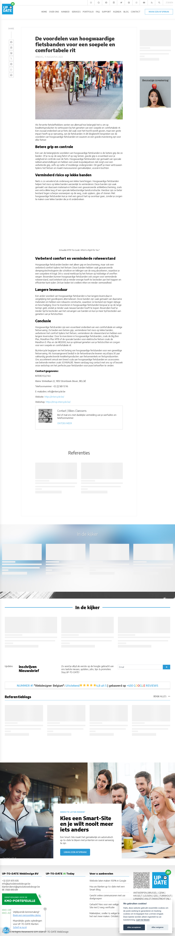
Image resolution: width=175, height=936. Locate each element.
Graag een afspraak (75, 852)
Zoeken (169, 2)
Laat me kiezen (143, 920)
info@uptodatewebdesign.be (16, 883)
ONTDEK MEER (64, 423)
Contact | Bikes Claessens (72, 410)
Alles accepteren (134, 927)
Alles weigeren (157, 927)
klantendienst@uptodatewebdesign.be (21, 886)
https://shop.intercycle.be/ (58, 402)
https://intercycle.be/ (54, 396)
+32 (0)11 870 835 (10, 880)
